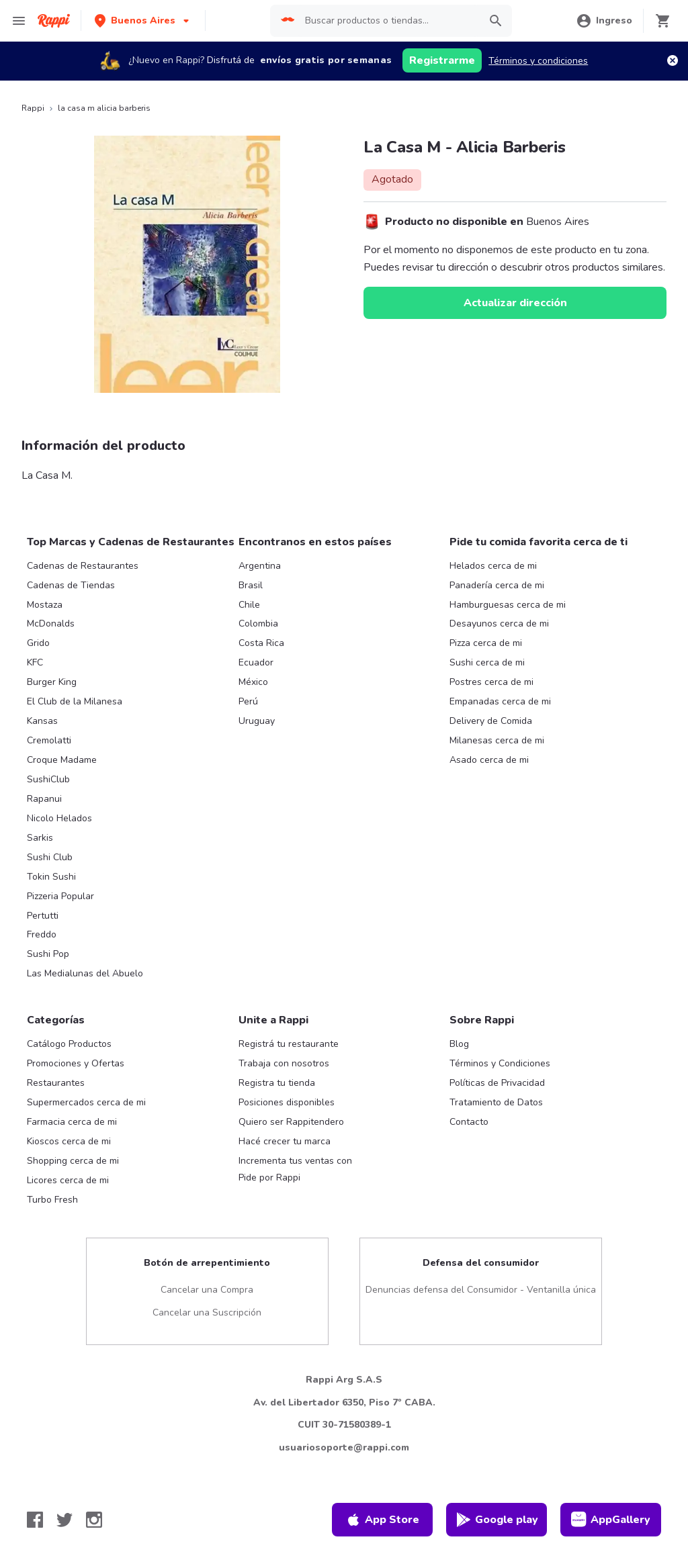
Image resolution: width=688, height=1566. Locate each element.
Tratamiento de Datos (496, 1102)
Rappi (33, 108)
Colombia (258, 623)
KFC (35, 662)
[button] (143, 20)
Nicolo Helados (59, 818)
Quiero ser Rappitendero (291, 1121)
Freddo (41, 934)
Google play (497, 1520)
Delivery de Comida (490, 721)
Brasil (251, 585)
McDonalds (51, 623)
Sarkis (40, 837)
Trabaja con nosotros (284, 1063)
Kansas (42, 721)
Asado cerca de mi (489, 759)
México (253, 682)
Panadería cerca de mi (496, 585)
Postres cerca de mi (491, 682)
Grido (38, 643)
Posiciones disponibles (287, 1102)
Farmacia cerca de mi (72, 1121)
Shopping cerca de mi (73, 1160)
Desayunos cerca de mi (499, 623)
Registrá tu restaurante (289, 1044)
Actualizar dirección (515, 302)
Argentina (260, 565)
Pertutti (42, 915)
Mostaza (44, 604)
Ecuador (256, 662)
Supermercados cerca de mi (86, 1102)
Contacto (468, 1121)
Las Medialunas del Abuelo (85, 973)
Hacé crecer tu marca (285, 1141)
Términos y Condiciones (499, 1063)
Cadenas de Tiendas (71, 585)
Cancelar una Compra (207, 1289)
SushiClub (48, 779)
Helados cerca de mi (493, 565)
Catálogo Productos (69, 1044)
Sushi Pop (48, 954)
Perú (248, 701)
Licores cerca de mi (68, 1180)
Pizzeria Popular (60, 896)
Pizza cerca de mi (485, 643)
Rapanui (44, 798)
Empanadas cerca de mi (500, 701)
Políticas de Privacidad (497, 1082)
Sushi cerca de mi (487, 662)
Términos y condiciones (538, 60)
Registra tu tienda (277, 1082)
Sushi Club (50, 857)
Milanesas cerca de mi (496, 740)
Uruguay (257, 721)
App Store (382, 1520)
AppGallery (610, 1520)
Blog (459, 1044)
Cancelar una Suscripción (207, 1312)
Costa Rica (261, 643)
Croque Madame (62, 759)
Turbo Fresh (52, 1199)
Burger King (52, 682)
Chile (249, 604)
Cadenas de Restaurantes (82, 565)
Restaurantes (56, 1082)
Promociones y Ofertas (75, 1063)
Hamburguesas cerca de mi (507, 604)
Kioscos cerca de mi (69, 1141)
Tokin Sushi (51, 876)
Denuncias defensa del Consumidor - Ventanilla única (481, 1289)
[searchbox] (388, 21)
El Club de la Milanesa (74, 701)
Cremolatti (49, 740)
